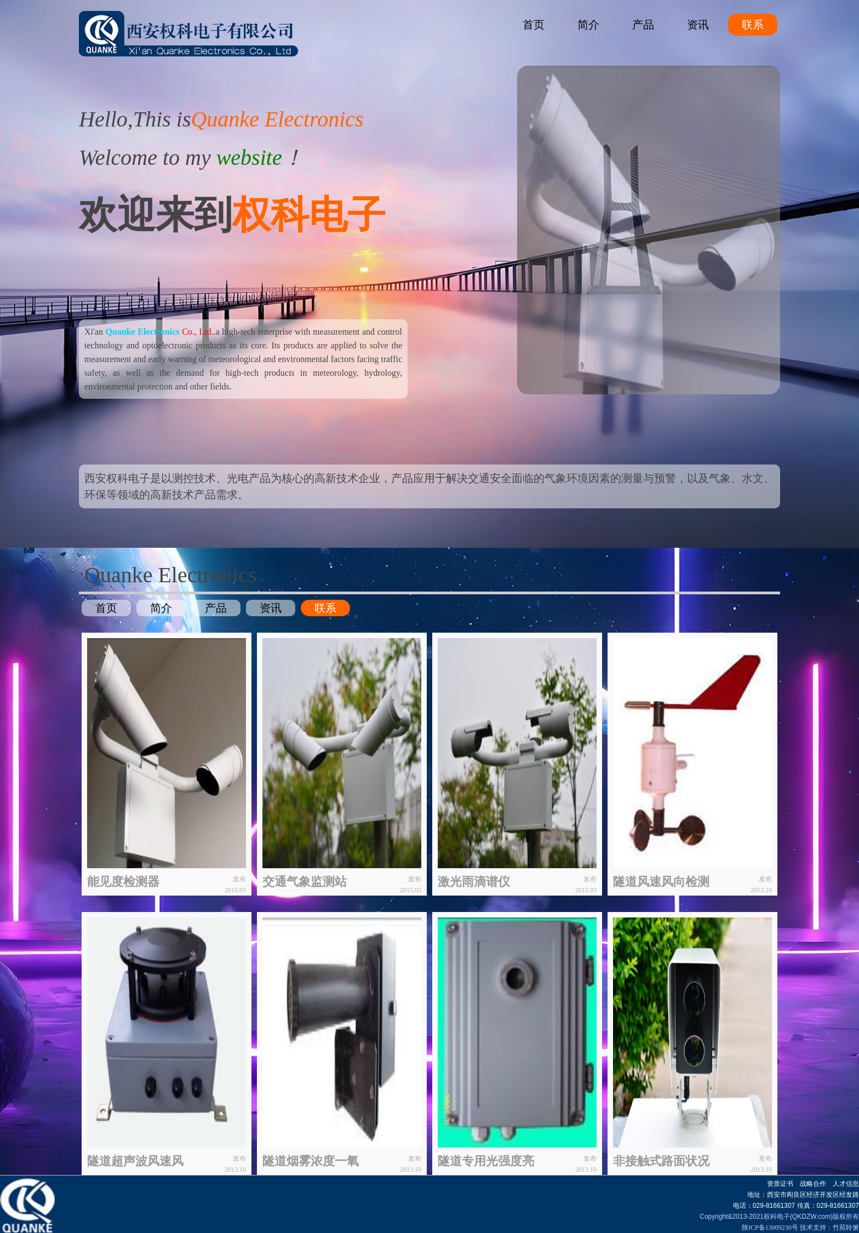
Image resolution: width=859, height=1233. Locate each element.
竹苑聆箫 (846, 1227)
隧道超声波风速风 (135, 1161)
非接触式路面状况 (661, 1161)
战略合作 (813, 1184)
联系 (753, 25)
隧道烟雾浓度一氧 (310, 1161)
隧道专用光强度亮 (486, 1161)
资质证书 (780, 1184)
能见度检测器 (123, 881)
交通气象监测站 (304, 881)
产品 (643, 25)
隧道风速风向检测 (661, 881)
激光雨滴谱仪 (474, 881)
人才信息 (846, 1184)
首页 (534, 25)
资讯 (698, 25)
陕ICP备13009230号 (770, 1227)
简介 (588, 25)
